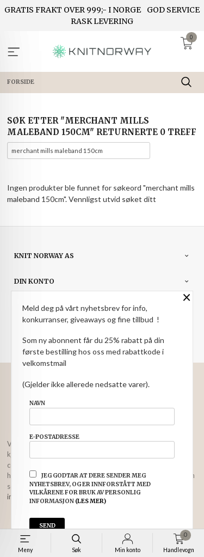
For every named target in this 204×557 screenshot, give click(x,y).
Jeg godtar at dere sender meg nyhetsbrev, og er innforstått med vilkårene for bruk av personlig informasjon (90, 487)
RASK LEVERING (102, 21)
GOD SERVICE (173, 10)
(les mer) (90, 501)
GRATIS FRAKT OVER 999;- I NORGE (72, 10)
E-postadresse (102, 445)
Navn (102, 412)
